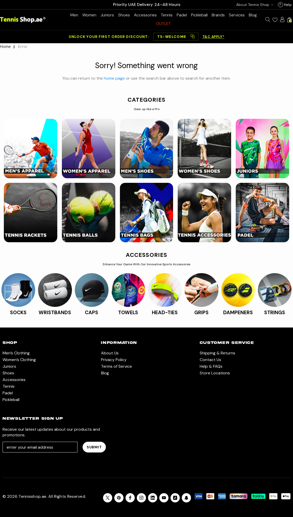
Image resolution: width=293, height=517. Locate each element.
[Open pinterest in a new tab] (118, 497)
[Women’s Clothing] (89, 15)
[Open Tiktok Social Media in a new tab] (175, 497)
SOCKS (18, 312)
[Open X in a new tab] (107, 497)
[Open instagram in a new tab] (141, 497)
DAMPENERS (238, 312)
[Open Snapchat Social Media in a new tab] (186, 497)
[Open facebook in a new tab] (130, 497)
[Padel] (182, 15)
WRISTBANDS (55, 312)
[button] (175, 36)
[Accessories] (145, 15)
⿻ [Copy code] (192, 36)
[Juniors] (107, 15)
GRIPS (201, 312)
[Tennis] (167, 15)
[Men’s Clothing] (74, 15)
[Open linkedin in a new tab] (152, 497)
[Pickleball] (199, 15)
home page (114, 78)
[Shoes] (124, 15)
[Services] (237, 15)
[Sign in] (282, 19)
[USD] (254, 4)
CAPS (91, 312)
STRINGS (274, 312)
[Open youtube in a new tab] (163, 497)
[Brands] (218, 15)
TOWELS (128, 312)
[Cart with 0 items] (289, 19)
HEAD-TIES (165, 312)
